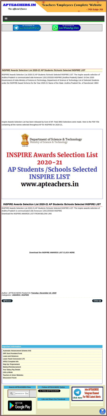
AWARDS (16, 295)
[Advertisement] (52, 49)
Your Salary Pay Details (11, 370)
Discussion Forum (10, 378)
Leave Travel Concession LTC (14, 359)
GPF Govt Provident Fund (12, 353)
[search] (21, 393)
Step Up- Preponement (11, 364)
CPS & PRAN (8, 372)
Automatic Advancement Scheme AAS (17, 351)
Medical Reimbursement (12, 367)
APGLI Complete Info (11, 361)
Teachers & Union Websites (13, 375)
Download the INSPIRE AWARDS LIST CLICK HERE (52, 252)
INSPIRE (25, 295)
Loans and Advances (11, 356)
